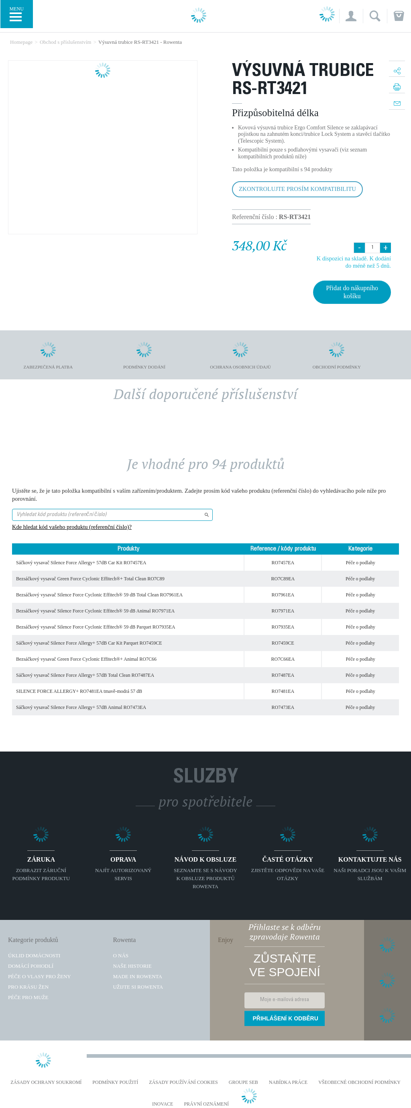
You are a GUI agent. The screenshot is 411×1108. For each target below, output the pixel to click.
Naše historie (132, 966)
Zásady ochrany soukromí (45, 1082)
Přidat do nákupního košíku (352, 292)
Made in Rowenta (137, 976)
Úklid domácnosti (34, 955)
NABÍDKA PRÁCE (288, 1082)
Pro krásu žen (28, 987)
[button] (351, 16)
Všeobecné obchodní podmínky (359, 1082)
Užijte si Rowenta (138, 987)
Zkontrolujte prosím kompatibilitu (297, 189)
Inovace (162, 1104)
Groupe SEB (243, 1082)
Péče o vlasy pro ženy (39, 976)
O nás (120, 955)
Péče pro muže (28, 997)
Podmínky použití (115, 1082)
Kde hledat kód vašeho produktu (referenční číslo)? (72, 527)
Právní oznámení (206, 1104)
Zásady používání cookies (183, 1082)
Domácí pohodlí (30, 966)
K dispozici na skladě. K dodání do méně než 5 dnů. (354, 261)
